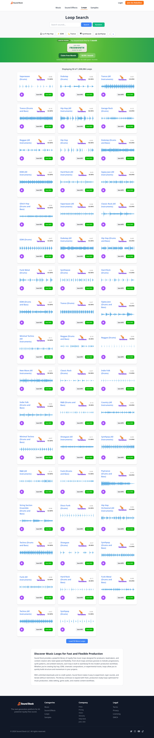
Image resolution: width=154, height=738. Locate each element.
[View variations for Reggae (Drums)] (123, 337)
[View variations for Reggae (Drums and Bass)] (82, 337)
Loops (84, 7)
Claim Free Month (68, 55)
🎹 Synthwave (85, 34)
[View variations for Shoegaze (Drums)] (82, 544)
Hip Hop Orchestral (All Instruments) (107, 508)
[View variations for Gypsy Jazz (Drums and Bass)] (122, 304)
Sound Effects (71, 7)
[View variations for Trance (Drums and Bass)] (40, 110)
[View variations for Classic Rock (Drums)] (81, 372)
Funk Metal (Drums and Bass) (106, 579)
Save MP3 (39, 94)
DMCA (115, 717)
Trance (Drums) (67, 303)
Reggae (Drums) (108, 337)
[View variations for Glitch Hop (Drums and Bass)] (40, 206)
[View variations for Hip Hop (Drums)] (81, 141)
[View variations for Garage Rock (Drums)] (122, 110)
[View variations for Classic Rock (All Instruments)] (122, 205)
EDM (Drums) (26, 239)
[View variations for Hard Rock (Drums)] (122, 271)
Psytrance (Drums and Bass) (106, 474)
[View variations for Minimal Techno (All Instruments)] (40, 339)
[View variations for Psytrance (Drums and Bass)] (122, 474)
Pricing (81, 710)
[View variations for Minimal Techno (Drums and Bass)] (40, 439)
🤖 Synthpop (100, 34)
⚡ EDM (60, 34)
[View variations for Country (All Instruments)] (122, 404)
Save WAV (48, 94)
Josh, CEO (82, 722)
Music (58, 7)
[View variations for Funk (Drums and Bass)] (81, 472)
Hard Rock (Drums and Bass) (65, 579)
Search (86, 24)
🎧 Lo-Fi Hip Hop (46, 34)
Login (120, 3)
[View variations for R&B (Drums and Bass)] (82, 404)
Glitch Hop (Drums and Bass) (25, 206)
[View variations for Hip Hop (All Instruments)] (81, 110)
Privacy (116, 710)
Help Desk (82, 719)
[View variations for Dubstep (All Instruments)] (81, 239)
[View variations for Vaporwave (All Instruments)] (81, 205)
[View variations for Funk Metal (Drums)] (40, 271)
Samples (94, 7)
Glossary (82, 716)
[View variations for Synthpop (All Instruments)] (122, 438)
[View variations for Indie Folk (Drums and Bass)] (40, 405)
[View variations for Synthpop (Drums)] (81, 613)
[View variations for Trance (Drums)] (81, 303)
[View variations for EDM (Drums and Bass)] (40, 303)
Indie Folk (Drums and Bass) (25, 405)
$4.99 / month (87, 55)
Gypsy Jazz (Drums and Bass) (106, 304)
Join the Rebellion (134, 3)
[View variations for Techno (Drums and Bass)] (40, 544)
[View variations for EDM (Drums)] (40, 239)
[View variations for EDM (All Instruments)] (40, 173)
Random (98, 24)
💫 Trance (72, 34)
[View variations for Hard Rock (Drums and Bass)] (82, 579)
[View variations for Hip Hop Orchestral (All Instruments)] (122, 508)
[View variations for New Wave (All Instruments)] (40, 372)
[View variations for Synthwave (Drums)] (81, 271)
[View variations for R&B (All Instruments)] (40, 472)
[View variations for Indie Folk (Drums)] (122, 372)
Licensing (117, 714)
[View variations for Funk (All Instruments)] (40, 578)
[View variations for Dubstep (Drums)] (81, 78)
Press (80, 707)
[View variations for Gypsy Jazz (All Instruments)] (122, 173)
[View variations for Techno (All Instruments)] (40, 613)
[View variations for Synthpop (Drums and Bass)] (122, 545)
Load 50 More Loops (77, 641)
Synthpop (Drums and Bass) (106, 545)
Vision (81, 713)
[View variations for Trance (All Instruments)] (122, 78)
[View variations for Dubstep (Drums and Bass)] (122, 141)
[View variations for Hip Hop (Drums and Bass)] (122, 239)
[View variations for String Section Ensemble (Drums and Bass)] (40, 509)
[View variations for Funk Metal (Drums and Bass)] (122, 579)
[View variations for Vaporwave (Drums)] (40, 78)
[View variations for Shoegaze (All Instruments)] (81, 438)
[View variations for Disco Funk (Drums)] (81, 507)
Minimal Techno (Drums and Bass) (27, 439)
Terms (115, 707)
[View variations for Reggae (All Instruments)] (40, 141)
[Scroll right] (113, 34)
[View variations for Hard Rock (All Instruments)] (82, 173)
